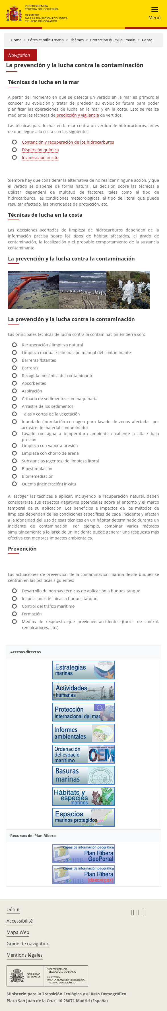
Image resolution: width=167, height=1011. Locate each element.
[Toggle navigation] (153, 13)
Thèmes (77, 39)
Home (16, 39)
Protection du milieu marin (112, 39)
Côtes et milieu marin (46, 39)
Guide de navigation (28, 943)
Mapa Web (18, 932)
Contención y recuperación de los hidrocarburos (68, 142)
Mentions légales (25, 955)
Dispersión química (40, 149)
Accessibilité (20, 921)
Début (13, 909)
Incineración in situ (40, 157)
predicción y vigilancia (78, 115)
